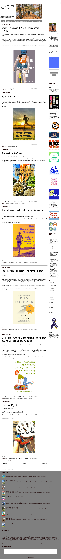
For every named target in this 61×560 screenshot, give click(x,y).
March (52, 290)
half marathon (10, 264)
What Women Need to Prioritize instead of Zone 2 (54, 271)
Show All (58, 277)
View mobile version (24, 466)
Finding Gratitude (9, 518)
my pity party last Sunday (19, 100)
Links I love (51, 237)
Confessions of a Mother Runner (54, 253)
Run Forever (16, 330)
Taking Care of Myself (54, 286)
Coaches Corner (7, 398)
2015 (51, 312)
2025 (51, 295)
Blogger (32, 557)
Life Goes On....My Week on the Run (12, 491)
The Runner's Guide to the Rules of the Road (13, 512)
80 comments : (25, 396)
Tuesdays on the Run (19, 398)
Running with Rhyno (53, 259)
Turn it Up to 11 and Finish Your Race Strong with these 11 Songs (16, 496)
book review (12, 330)
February (52, 292)
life (8, 146)
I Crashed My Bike (10, 405)
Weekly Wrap (14, 146)
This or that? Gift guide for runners (11, 475)
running (10, 146)
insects (8, 89)
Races (3, 21)
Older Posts (44, 463)
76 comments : (25, 88)
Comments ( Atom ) (9, 469)
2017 (51, 309)
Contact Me (39, 21)
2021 (51, 302)
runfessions (20, 203)
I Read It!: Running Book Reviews (22, 21)
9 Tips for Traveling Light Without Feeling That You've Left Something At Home (24, 339)
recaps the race (28, 283)
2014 (51, 314)
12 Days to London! (53, 257)
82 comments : (25, 144)
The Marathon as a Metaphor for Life (12, 507)
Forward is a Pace (10, 96)
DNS (13, 203)
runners (23, 203)
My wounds (20, 38)
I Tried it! (12, 460)
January (52, 293)
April (52, 283)
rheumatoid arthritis (16, 264)
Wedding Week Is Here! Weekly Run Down (53, 255)
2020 (51, 304)
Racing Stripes (52, 248)
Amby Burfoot (6, 330)
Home (24, 463)
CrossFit (5, 146)
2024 (51, 297)
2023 (51, 299)
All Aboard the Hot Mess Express (33, 218)
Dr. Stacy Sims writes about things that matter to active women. (54, 268)
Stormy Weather (53, 285)
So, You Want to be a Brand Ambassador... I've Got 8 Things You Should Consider (19, 486)
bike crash (6, 264)
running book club (22, 330)
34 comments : (25, 329)
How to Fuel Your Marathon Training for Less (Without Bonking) (54, 246)
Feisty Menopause (53, 263)
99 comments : (25, 262)
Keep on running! (53, 257)
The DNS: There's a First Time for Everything (13, 502)
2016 (51, 310)
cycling (5, 89)
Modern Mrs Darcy (53, 237)
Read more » (4, 86)
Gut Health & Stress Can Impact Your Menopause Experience (53, 265)
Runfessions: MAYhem (12, 153)
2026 (51, 282)
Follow (50, 80)
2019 (51, 305)
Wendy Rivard (51, 335)
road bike (11, 89)
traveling (14, 398)
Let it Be (52, 288)
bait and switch (6, 203)
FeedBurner (56, 77)
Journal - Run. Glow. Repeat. (53, 240)
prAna (11, 398)
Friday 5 (16, 203)
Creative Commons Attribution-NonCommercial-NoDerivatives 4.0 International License (54, 338)
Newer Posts (4, 463)
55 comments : (25, 201)
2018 (51, 307)
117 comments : (26, 458)
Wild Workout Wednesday (27, 398)
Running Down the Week (10, 523)
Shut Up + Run (52, 273)
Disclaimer (33, 21)
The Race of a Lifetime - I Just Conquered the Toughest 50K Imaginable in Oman (54, 275)
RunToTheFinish (52, 244)
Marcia (13, 158)
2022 (51, 300)
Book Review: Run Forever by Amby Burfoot (22, 270)
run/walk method (23, 264)
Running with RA (10, 21)
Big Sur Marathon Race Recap (10, 480)
